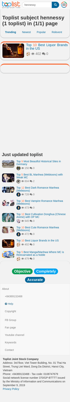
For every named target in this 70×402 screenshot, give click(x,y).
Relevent (57, 32)
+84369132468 (13, 296)
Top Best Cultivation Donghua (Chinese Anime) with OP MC (41, 215)
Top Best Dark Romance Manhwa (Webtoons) (37, 189)
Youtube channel (14, 334)
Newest (26, 32)
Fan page (10, 327)
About (5, 288)
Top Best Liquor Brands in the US (47, 47)
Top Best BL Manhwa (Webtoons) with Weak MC (39, 176)
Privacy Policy (11, 388)
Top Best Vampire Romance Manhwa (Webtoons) (39, 202)
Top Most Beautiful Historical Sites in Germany (38, 163)
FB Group (10, 320)
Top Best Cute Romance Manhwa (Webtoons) (37, 229)
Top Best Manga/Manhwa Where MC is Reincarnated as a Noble (40, 253)
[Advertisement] (35, 114)
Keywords (10, 342)
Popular (41, 32)
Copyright (10, 311)
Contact (9, 349)
